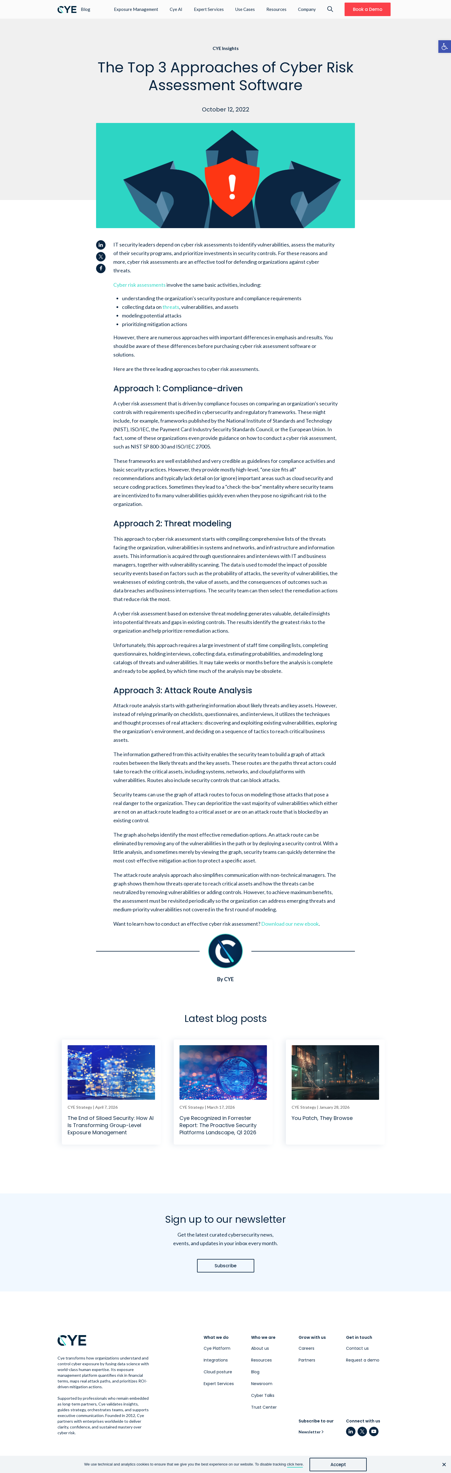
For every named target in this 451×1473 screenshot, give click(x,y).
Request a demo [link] (362, 1360)
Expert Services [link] (209, 9)
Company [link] (307, 9)
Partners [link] (307, 1360)
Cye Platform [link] (217, 1348)
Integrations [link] (216, 1360)
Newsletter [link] (310, 1431)
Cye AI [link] (176, 9)
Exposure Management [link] (136, 9)
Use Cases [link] (245, 9)
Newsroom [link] (261, 1384)
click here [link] (295, 1464)
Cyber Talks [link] (262, 1395)
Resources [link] (276, 9)
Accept (338, 1465)
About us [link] (260, 1348)
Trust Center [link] (264, 1407)
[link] (444, 46)
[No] (444, 1464)
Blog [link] (255, 1372)
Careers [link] (306, 1348)
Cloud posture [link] (218, 1372)
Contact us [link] (357, 1348)
